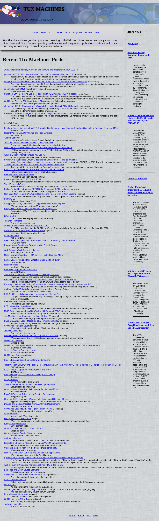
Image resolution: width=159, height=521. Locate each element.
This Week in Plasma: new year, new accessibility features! (31, 274)
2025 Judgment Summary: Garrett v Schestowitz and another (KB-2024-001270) (41, 70)
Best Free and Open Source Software (21, 470)
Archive (88, 32)
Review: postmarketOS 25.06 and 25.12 (22, 179)
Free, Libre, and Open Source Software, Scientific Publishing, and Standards (39, 240)
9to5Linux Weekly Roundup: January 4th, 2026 (139, 55)
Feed (97, 32)
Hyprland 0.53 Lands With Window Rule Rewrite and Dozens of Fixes (36, 399)
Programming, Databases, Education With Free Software (30, 245)
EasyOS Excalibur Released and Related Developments (30, 394)
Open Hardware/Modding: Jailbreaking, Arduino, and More (31, 389)
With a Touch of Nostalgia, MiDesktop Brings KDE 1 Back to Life (33, 465)
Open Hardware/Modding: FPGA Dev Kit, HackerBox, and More (33, 255)
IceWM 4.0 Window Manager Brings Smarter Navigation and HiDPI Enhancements (42, 113)
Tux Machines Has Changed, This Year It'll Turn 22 (27, 316)
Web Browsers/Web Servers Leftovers (21, 250)
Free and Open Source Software (19, 174)
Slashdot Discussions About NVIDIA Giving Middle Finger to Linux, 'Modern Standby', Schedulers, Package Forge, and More (61, 128)
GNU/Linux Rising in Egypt (16, 326)
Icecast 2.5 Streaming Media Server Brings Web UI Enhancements (35, 443)
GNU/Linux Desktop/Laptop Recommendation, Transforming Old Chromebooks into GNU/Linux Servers (52, 345)
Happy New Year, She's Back (17, 418)
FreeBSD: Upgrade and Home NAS (20, 269)
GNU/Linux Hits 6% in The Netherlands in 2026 (26, 474)
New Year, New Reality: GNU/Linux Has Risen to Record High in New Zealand (40, 194)
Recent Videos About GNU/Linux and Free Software (28, 133)
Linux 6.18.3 (10, 484)
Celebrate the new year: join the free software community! (31, 448)
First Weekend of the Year (16, 494)
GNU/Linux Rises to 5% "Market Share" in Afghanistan (29, 101)
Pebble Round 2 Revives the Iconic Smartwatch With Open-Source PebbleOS (40, 279)
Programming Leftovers (15, 423)
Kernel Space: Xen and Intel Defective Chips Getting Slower (32, 260)
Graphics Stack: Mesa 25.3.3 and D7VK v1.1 (25, 428)
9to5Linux (133, 43)
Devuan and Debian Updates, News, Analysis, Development (32, 404)
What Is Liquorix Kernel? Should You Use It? (24, 155)
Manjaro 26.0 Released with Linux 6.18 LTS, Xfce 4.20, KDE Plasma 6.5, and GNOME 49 (141, 119)
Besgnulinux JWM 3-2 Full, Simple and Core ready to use (30, 208)
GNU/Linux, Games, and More (18, 355)
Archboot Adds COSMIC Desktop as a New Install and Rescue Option (36, 289)
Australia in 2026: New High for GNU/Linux (24, 230)
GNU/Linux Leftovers (14, 340)
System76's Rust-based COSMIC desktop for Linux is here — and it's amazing (40, 160)
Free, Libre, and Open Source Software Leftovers (27, 360)
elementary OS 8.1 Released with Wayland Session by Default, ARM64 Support (41, 106)
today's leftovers (11, 123)
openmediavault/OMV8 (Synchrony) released (25, 89)
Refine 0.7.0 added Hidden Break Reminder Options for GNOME (34, 169)
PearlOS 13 (9, 199)
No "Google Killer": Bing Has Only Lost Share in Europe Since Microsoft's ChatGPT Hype (45, 489)
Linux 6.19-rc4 (10, 216)
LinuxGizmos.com (137, 178)
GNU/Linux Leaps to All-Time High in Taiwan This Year (29, 409)
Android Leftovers (12, 138)
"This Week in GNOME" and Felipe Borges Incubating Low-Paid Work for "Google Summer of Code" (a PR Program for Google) (63, 365)
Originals (77, 32)
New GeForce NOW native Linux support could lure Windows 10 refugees (38, 147)
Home (35, 32)
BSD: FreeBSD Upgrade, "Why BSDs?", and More (27, 369)
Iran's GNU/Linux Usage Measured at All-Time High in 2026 (31, 321)
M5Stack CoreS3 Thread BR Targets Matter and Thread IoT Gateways (139, 274)
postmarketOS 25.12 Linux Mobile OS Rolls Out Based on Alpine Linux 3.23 (39, 74)
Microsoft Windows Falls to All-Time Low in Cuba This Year (31, 335)
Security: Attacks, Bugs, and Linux (20, 350)
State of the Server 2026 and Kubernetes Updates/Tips (29, 384)
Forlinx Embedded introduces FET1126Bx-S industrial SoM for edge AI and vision (140, 191)
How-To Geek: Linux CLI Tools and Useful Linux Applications (32, 453)
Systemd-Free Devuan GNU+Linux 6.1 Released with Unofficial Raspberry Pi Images (43, 457)
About (44, 32)
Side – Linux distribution (15, 479)
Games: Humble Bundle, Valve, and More (23, 433)
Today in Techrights (13, 221)
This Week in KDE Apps (15, 184)
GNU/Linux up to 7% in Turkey (18, 499)
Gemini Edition (63, 32)
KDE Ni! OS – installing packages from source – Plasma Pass (32, 294)
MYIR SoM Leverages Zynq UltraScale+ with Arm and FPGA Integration (141, 325)
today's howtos (11, 265)
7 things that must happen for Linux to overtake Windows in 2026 (34, 164)
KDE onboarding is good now (17, 306)
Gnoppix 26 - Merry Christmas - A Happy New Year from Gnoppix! (34, 203)
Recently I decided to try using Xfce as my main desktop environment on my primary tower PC (47, 284)
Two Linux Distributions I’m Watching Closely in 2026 (28, 142)
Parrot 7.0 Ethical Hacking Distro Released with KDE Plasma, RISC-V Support (40, 94)
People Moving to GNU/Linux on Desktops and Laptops (29, 374)
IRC (51, 32)
